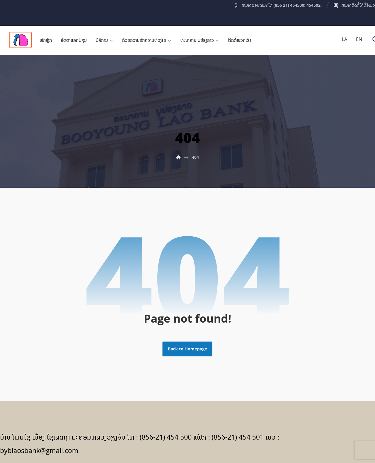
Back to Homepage (187, 349)
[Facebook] (11, 11)
